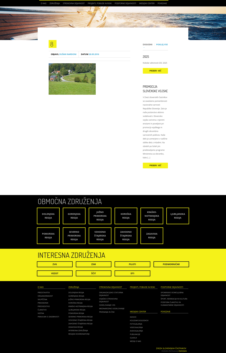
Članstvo (42, 310)
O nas (43, 3)
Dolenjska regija (76, 292)
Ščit (93, 273)
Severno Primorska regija (80, 316)
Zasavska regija (75, 327)
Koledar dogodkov (139, 320)
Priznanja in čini (106, 312)
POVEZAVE (162, 3)
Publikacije (135, 334)
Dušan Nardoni (63, 54)
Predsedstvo (44, 306)
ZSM (93, 264)
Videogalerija (136, 327)
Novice (133, 317)
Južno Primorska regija (79, 299)
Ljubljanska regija (76, 310)
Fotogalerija (136, 324)
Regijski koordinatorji (78, 334)
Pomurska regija (76, 313)
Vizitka (41, 313)
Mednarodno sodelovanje (111, 308)
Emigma (183, 351)
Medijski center (146, 3)
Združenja (55, 3)
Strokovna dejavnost (74, 3)
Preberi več (155, 70)
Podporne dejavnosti (125, 3)
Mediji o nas (135, 341)
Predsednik (43, 303)
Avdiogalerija (136, 331)
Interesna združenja (78, 330)
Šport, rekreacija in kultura (174, 299)
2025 (146, 56)
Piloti (132, 264)
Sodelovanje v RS (107, 305)
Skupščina (42, 299)
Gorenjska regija (76, 296)
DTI (132, 273)
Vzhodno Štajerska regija (80, 320)
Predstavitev (44, 292)
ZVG (55, 264)
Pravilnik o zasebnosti (48, 316)
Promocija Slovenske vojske (155, 88)
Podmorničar (171, 264)
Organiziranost (45, 296)
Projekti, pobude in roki (100, 3)
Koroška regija (75, 303)
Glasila (133, 338)
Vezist (54, 273)
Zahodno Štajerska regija (80, 323)
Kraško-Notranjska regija (80, 306)
